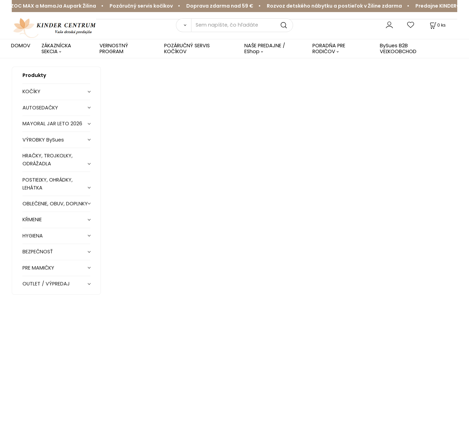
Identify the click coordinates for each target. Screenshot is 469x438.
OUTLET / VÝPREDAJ (46, 283)
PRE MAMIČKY (38, 267)
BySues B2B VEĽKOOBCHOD (398, 48)
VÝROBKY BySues (43, 139)
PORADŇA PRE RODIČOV (328, 48)
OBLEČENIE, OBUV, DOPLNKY (55, 203)
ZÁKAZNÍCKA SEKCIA (56, 48)
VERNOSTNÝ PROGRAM (114, 48)
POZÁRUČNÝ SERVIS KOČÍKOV (187, 48)
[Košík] (437, 25)
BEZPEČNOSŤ (37, 251)
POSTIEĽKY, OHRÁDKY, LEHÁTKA (47, 183)
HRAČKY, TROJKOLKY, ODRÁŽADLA (47, 159)
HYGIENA (32, 235)
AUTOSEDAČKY (40, 107)
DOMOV (20, 45)
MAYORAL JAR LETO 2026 (52, 123)
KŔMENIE (32, 219)
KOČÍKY (31, 91)
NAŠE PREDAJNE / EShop (264, 48)
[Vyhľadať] (183, 25)
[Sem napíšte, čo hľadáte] (242, 25)
